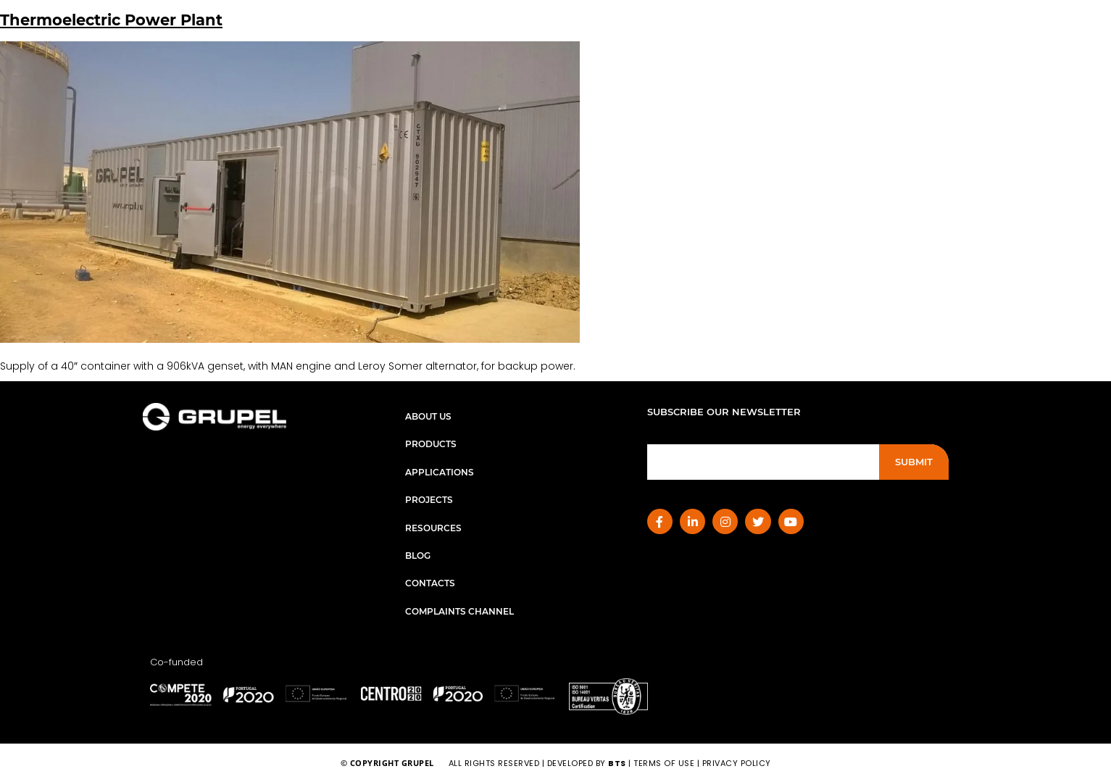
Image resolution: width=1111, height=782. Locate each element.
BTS (617, 763)
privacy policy (736, 763)
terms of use (663, 763)
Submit (914, 461)
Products (431, 443)
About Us (428, 416)
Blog (417, 555)
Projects (429, 499)
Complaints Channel (459, 611)
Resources (433, 528)
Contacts (430, 583)
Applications (439, 472)
